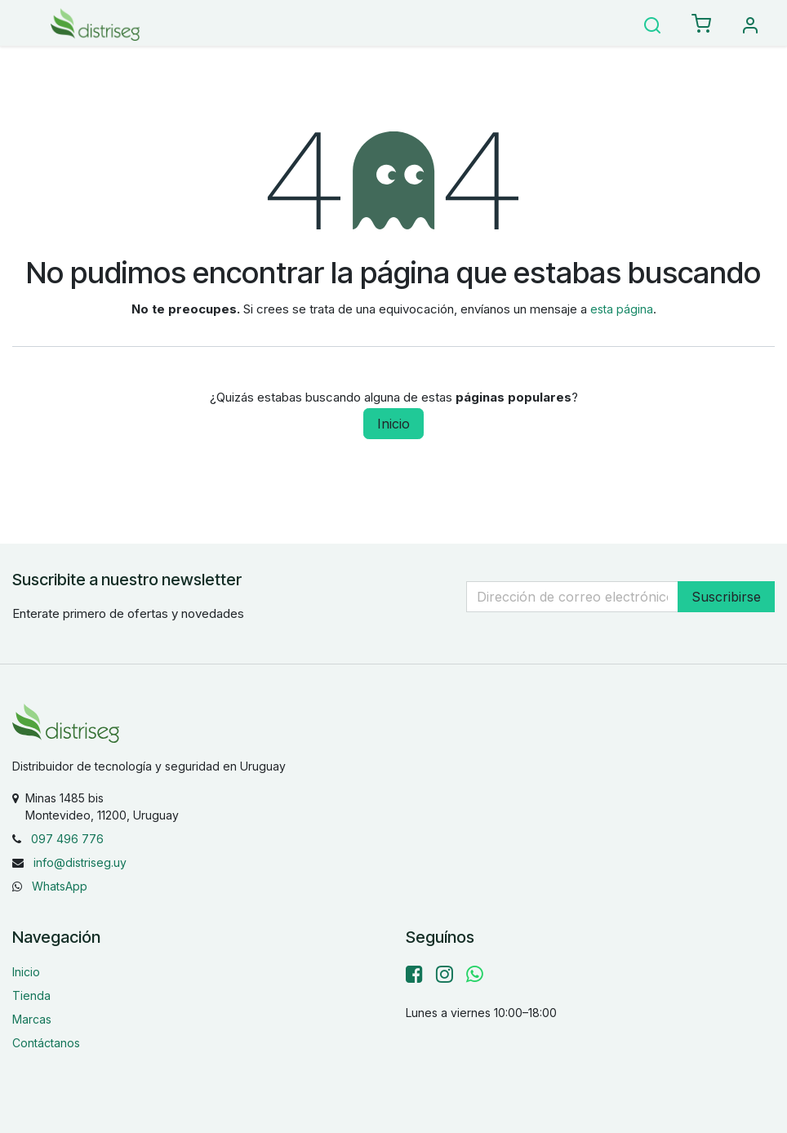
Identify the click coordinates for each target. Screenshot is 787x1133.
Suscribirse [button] (726, 597)
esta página (621, 309)
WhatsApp (59, 886)
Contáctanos (46, 1043)
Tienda (31, 995)
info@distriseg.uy (80, 862)
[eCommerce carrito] (701, 24)
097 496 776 (67, 839)
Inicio (393, 423)
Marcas (31, 1019)
